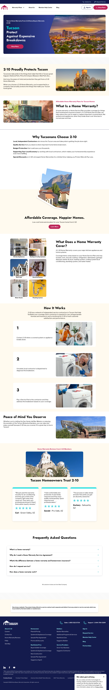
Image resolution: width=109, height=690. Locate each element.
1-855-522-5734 (74, 623)
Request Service (101, 2)
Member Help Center (45, 7)
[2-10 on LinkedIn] (4, 667)
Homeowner (35, 629)
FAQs (6, 641)
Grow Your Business (63, 647)
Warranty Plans (17, 7)
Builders (59, 629)
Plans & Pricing (35, 631)
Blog (57, 7)
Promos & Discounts (37, 641)
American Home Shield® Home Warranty (40, 678)
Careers (7, 631)
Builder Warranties (62, 631)
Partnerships (87, 646)
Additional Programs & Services (67, 634)
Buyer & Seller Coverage (38, 647)
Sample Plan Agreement (38, 637)
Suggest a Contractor (63, 651)
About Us (32, 7)
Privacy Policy (99, 687)
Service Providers (62, 645)
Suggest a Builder (62, 641)
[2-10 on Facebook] (9, 667)
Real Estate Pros (36, 645)
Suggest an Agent (36, 660)
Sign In (88, 7)
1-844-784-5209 (100, 623)
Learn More (54, 227)
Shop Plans (102, 7)
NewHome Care (62, 637)
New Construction (36, 654)
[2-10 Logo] (4, 9)
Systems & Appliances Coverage (41, 634)
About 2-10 (8, 629)
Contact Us (88, 2)
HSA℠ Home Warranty (59, 678)
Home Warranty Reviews (12, 637)
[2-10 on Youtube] (14, 667)
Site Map (7, 644)
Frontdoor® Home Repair (22, 678)
